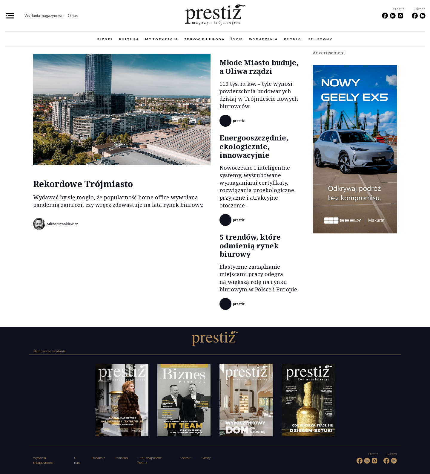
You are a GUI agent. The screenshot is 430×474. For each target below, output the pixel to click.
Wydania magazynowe (43, 15)
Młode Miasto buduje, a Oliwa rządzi (258, 66)
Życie (237, 39)
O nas (73, 15)
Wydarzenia (263, 39)
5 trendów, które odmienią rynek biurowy (250, 245)
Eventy (206, 458)
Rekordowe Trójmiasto (83, 183)
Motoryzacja (161, 39)
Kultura (129, 39)
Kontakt (186, 458)
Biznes (105, 39)
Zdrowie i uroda (204, 39)
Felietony (320, 39)
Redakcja (98, 458)
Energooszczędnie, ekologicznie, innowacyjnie (253, 146)
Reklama (121, 458)
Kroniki (293, 39)
